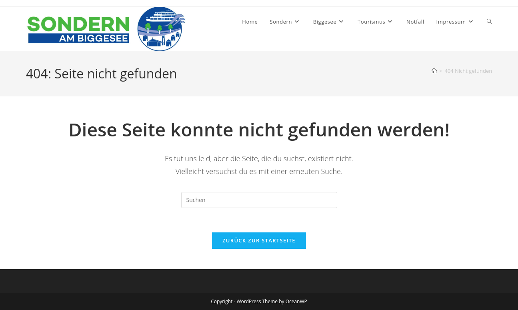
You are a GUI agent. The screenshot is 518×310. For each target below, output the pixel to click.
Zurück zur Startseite (259, 240)
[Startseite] (434, 70)
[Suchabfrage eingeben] (259, 200)
